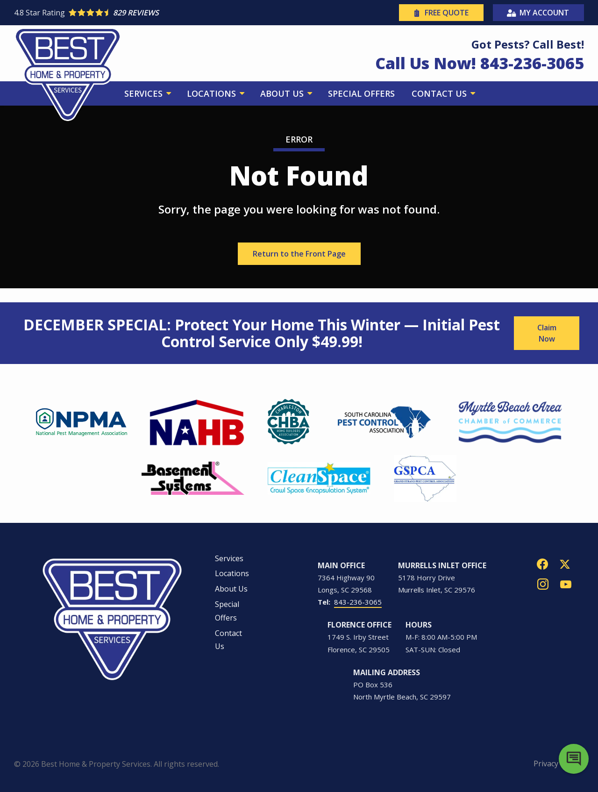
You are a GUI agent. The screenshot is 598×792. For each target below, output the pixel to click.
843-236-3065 (358, 601)
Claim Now (546, 333)
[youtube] (565, 583)
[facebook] (542, 563)
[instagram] (543, 583)
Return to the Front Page (299, 254)
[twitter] (564, 563)
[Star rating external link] (156, 12)
